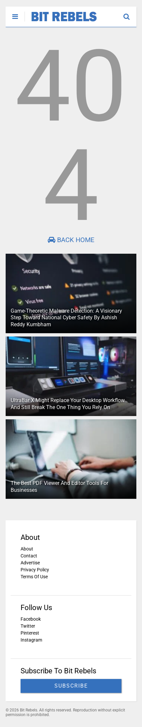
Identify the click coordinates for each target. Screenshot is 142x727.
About (27, 548)
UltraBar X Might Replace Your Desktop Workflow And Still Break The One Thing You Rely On (68, 403)
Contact (29, 555)
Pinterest (30, 633)
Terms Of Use (34, 576)
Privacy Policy (35, 569)
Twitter (28, 626)
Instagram (31, 640)
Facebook (31, 619)
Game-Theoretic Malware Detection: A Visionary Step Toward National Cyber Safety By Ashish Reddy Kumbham (66, 318)
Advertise (30, 562)
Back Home (71, 240)
